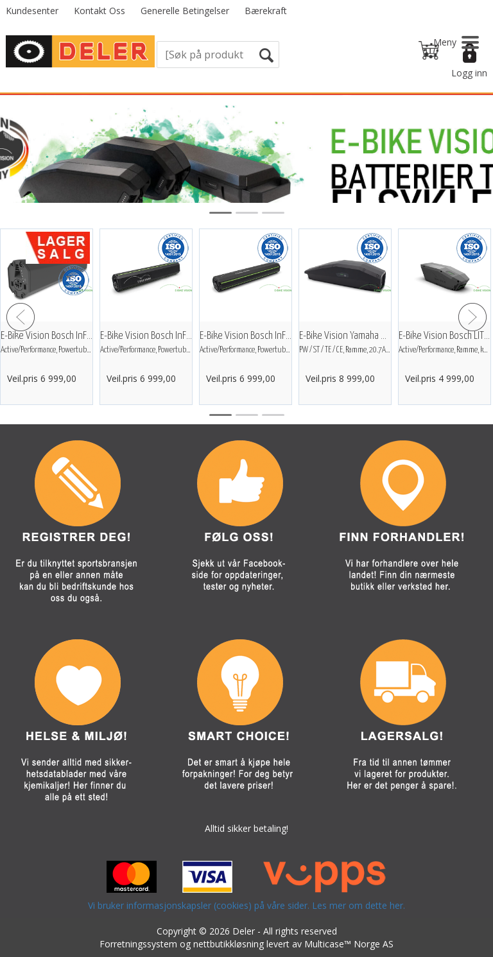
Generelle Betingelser (185, 10)
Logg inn (469, 73)
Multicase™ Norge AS (349, 944)
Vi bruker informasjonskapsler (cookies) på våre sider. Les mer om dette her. (246, 905)
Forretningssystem (138, 944)
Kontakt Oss (99, 10)
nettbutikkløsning (228, 944)
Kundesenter (32, 10)
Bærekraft (266, 10)
